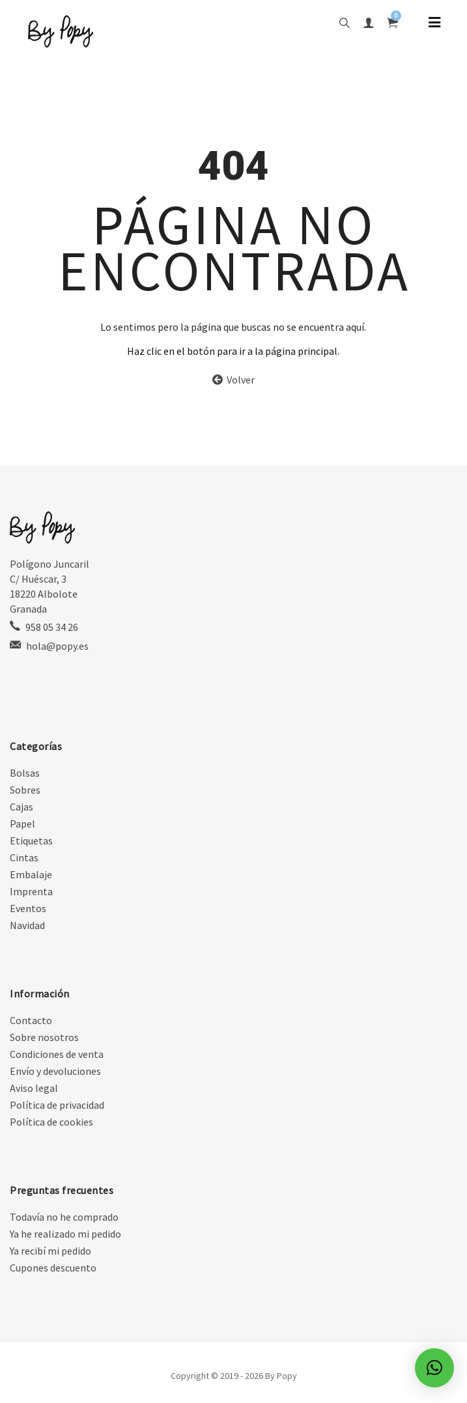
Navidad (27, 925)
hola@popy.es (57, 645)
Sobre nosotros (44, 1037)
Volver (233, 379)
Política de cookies (51, 1121)
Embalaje (31, 874)
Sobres (25, 789)
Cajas (21, 806)
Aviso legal (34, 1087)
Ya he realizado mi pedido (65, 1233)
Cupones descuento (53, 1267)
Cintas (24, 857)
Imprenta (31, 891)
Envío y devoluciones (55, 1070)
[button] (434, 1367)
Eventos (28, 908)
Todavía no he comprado (64, 1216)
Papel (22, 823)
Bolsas (25, 772)
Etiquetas (31, 840)
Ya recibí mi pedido (50, 1250)
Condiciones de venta (57, 1054)
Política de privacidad (57, 1104)
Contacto (31, 1020)
